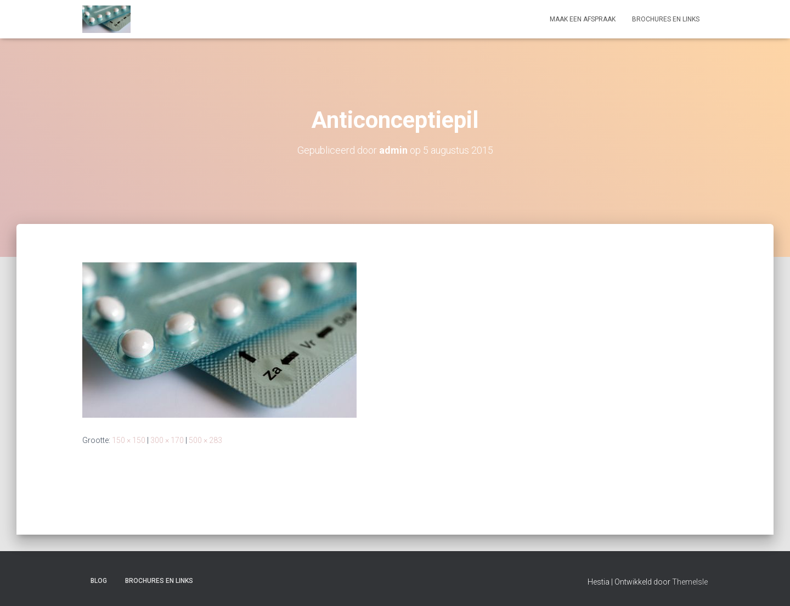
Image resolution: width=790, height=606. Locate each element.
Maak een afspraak (583, 19)
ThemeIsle (690, 581)
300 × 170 (167, 440)
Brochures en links (665, 19)
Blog (99, 581)
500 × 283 (205, 440)
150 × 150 (128, 440)
